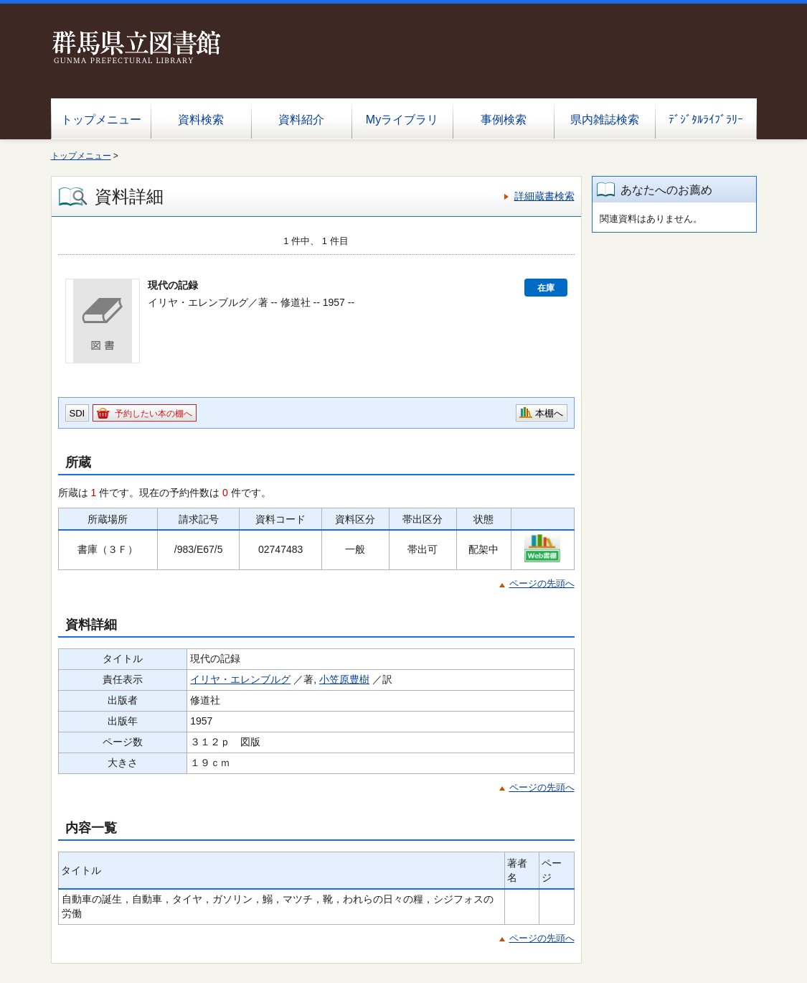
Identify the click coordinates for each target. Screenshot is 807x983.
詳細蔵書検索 (544, 196)
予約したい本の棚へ (153, 414)
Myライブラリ (402, 119)
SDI (77, 413)
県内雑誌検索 (604, 119)
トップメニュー (101, 119)
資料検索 (201, 119)
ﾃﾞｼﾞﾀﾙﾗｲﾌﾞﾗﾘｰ (706, 119)
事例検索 (504, 119)
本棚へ (549, 413)
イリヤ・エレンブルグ (240, 679)
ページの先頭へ (542, 583)
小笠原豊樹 (344, 679)
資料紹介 (301, 119)
